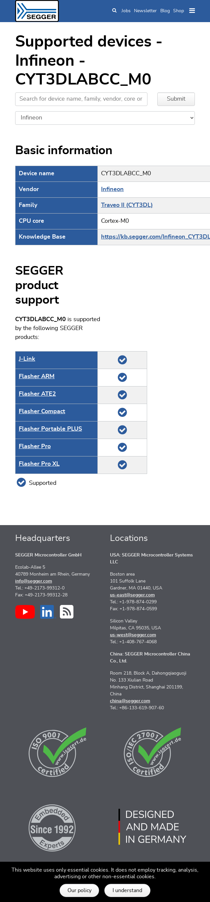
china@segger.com (130, 701)
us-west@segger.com (133, 635)
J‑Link (27, 359)
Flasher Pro (35, 447)
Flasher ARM (37, 377)
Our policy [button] (79, 890)
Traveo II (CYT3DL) (127, 205)
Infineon (112, 189)
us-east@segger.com (132, 595)
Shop (178, 10)
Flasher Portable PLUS (50, 429)
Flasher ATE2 (37, 394)
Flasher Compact (42, 412)
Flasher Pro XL (39, 464)
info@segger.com (33, 581)
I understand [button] (127, 890)
